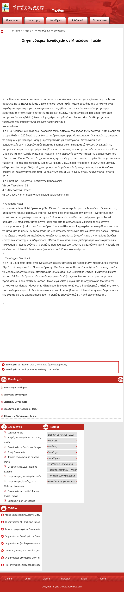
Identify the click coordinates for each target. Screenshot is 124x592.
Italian (84, 578)
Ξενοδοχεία (59, 30)
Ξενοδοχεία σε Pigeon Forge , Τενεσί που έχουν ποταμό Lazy (37, 364)
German (9, 578)
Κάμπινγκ (52, 440)
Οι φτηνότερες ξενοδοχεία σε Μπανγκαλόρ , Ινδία (22, 543)
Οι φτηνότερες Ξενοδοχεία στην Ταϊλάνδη (22, 557)
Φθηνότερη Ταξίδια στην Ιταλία (20, 416)
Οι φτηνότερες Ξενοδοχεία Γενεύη (24, 476)
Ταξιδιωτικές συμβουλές (78, 21)
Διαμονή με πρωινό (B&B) (61, 434)
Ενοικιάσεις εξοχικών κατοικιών (63, 481)
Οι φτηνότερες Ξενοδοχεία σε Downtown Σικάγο (22, 536)
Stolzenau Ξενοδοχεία (15, 402)
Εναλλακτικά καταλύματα (60, 464)
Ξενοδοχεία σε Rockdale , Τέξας (20, 409)
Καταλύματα (56, 20)
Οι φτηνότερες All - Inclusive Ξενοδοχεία (22, 522)
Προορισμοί (12, 20)
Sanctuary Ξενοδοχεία (15, 387)
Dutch (28, 578)
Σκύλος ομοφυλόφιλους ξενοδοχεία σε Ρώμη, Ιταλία (22, 529)
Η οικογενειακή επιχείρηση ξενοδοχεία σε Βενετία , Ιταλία (22, 565)
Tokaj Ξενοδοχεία (16, 452)
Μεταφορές (34, 20)
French (102, 578)
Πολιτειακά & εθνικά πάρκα (61, 475)
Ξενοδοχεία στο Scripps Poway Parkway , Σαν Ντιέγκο (33, 369)
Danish (46, 578)
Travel (17, 30)
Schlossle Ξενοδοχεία (15, 394)
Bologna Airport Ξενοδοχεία (21, 501)
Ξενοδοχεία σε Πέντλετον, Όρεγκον (25, 447)
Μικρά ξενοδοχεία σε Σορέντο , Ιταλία (22, 515)
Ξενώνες (52, 446)
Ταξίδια (27, 30)
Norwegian (65, 578)
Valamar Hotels (15, 432)
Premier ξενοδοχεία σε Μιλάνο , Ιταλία (22, 550)
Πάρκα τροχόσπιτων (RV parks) (64, 470)
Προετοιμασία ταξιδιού (100, 21)
